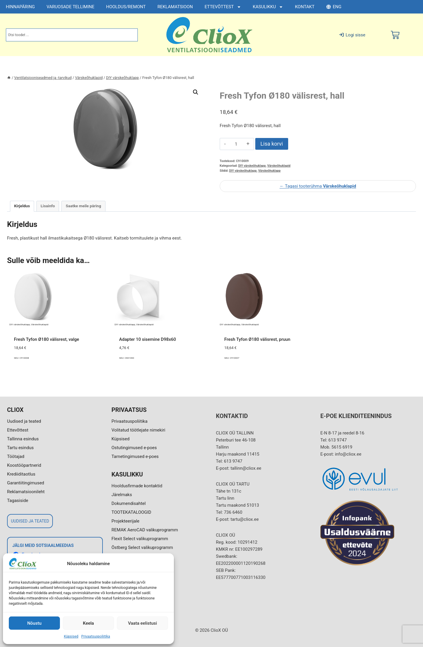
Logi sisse (352, 35)
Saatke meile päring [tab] (83, 205)
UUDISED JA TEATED (30, 521)
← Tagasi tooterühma (318, 186)
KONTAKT (305, 6)
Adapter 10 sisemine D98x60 (147, 339)
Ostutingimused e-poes (134, 447)
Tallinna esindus (23, 439)
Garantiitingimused (25, 483)
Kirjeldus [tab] (22, 205)
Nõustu (34, 623)
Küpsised (71, 636)
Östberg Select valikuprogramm (142, 547)
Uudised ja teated (24, 421)
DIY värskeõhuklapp (252, 166)
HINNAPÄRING (20, 6)
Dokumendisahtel (129, 503)
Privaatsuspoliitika (95, 636)
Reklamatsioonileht (26, 491)
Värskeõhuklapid (279, 166)
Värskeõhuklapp (269, 171)
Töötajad (15, 456)
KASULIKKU (268, 7)
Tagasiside (17, 500)
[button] (195, 92)
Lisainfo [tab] (48, 205)
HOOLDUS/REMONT (126, 6)
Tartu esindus (20, 447)
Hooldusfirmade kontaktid (137, 485)
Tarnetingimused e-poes (135, 456)
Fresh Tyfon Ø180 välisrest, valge (46, 339)
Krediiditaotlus (21, 474)
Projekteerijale (126, 521)
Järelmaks (122, 494)
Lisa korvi (272, 144)
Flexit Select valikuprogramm (140, 538)
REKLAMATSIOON (175, 6)
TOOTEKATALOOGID (131, 512)
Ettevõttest (17, 430)
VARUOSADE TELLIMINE (71, 6)
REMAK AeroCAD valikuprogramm (145, 530)
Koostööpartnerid (24, 465)
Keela (88, 623)
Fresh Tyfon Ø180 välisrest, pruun (257, 339)
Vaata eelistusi (142, 623)
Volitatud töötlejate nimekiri (138, 430)
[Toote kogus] (236, 144)
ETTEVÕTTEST (222, 7)
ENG (333, 6)
